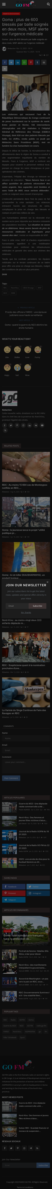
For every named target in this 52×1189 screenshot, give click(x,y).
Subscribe (37, 606)
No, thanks (26, 612)
